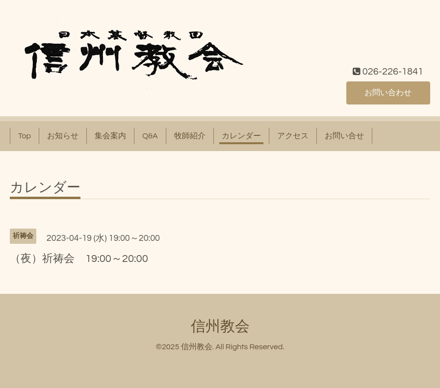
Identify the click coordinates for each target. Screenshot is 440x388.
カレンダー (241, 136)
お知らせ (62, 136)
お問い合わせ (388, 93)
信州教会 (220, 326)
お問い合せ (344, 136)
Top (24, 136)
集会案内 (110, 136)
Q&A (150, 136)
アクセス (293, 136)
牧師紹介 (190, 136)
